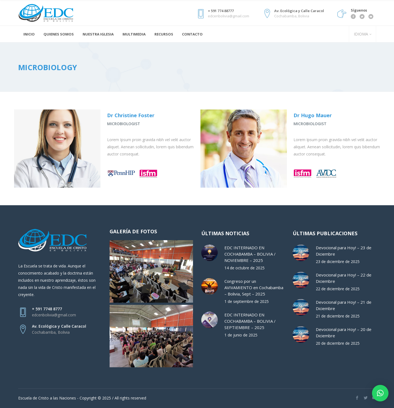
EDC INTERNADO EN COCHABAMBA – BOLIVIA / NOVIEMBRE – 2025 (250, 254)
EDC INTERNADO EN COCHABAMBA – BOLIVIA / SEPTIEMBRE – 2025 (250, 321)
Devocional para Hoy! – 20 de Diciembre (343, 332)
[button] (380, 393)
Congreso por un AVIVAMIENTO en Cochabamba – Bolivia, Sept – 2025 (253, 287)
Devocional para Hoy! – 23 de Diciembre (343, 251)
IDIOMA (360, 34)
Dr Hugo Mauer (313, 115)
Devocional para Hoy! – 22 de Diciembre (343, 278)
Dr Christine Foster (130, 115)
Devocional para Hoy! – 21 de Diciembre (343, 305)
